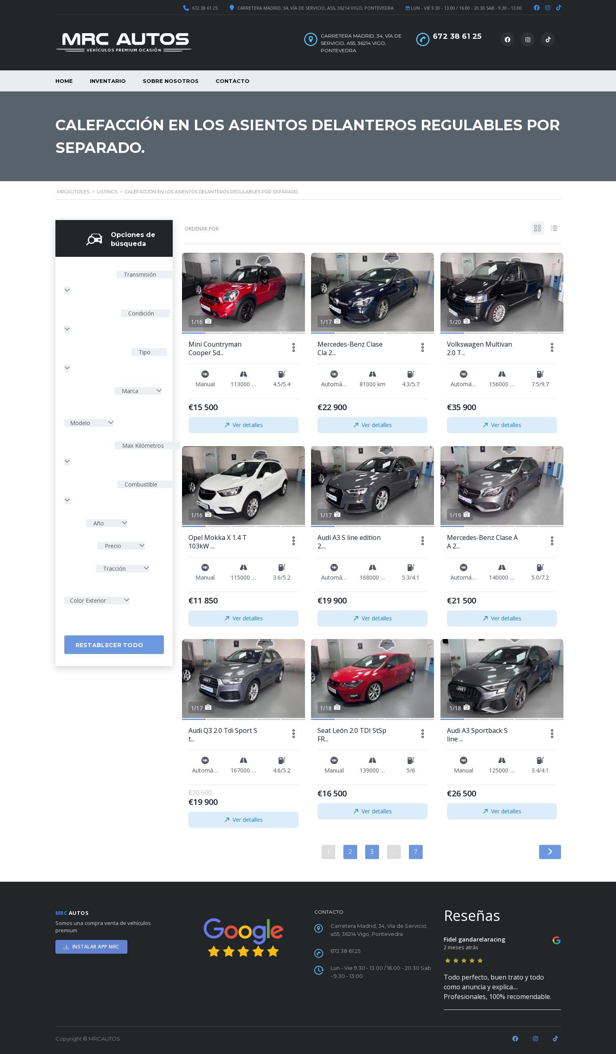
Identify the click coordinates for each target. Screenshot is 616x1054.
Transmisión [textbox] (139, 274)
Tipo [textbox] (143, 352)
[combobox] (138, 391)
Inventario (108, 81)
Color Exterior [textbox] (89, 600)
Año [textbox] (99, 523)
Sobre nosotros (171, 81)
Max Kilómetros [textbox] (142, 445)
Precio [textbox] (113, 546)
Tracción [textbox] (114, 568)
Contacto (233, 81)
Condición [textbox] (140, 313)
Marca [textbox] (130, 391)
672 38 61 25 (205, 8)
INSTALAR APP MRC (91, 946)
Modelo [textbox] (81, 423)
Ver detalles (243, 425)
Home (64, 81)
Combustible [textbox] (140, 484)
